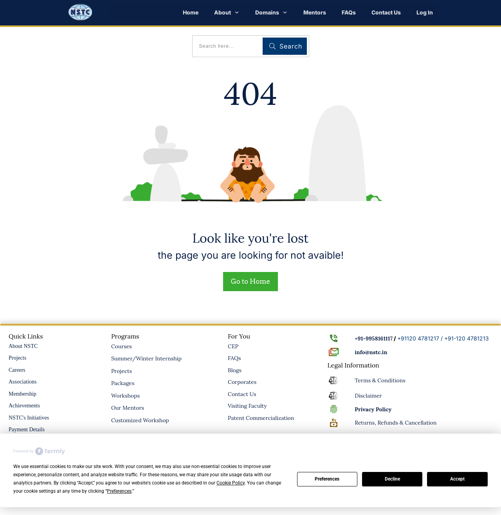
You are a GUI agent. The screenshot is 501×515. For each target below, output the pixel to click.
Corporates (242, 381)
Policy (373, 409)
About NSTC (23, 346)
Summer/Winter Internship (146, 358)
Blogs (234, 370)
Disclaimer (368, 395)
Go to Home (250, 281)
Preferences (327, 479)
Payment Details (27, 429)
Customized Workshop (140, 420)
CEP (233, 346)
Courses (121, 346)
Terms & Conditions (380, 380)
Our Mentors (127, 407)
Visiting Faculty (247, 405)
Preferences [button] (119, 491)
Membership (22, 394)
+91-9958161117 (374, 338)
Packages (123, 383)
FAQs (234, 358)
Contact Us (242, 394)
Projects (17, 358)
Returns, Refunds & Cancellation (395, 422)
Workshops (125, 395)
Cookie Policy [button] (230, 483)
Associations (23, 382)
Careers (17, 370)
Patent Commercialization (261, 417)
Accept (457, 479)
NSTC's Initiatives (29, 418)
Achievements (24, 406)
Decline (392, 479)
